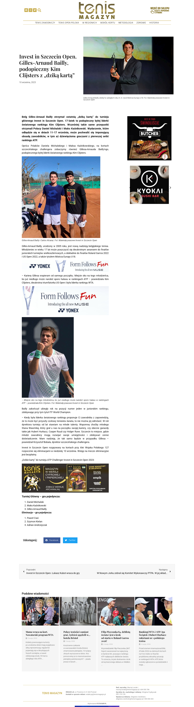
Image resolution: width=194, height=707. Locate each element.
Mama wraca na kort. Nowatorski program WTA (39, 633)
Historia (154, 22)
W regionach (89, 22)
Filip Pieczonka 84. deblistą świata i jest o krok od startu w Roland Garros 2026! (115, 636)
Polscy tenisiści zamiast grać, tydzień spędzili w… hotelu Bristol (76, 635)
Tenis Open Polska (68, 22)
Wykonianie (97, 704)
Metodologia (125, 22)
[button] (51, 540)
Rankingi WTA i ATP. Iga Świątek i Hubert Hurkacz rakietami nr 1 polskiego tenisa (152, 636)
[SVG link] (97, 10)
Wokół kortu (107, 22)
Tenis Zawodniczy (45, 22)
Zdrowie (141, 22)
